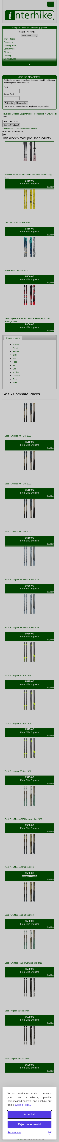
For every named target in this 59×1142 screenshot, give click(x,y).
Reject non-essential (29, 1124)
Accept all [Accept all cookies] (29, 1114)
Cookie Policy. (23, 1105)
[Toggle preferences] (15, 1132)
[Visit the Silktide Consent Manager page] (49, 1132)
